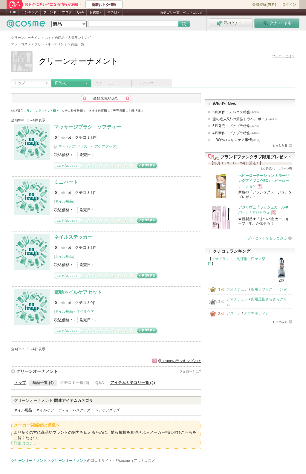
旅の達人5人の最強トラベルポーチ (244, 119)
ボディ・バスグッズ (71, 146)
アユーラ (234, 313)
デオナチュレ (237, 289)
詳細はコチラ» (26, 443)
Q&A (80, 12)
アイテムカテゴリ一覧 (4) (132, 382)
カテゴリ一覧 (170, 12)
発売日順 (120, 110)
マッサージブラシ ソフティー (87, 126)
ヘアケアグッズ (103, 146)
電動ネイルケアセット (78, 292)
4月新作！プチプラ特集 (235, 133)
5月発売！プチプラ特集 (235, 126)
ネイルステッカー (73, 237)
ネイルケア (85, 311)
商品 (60, 83)
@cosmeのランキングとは (179, 361)
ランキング (30, 12)
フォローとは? (190, 371)
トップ (19, 83)
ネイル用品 (64, 201)
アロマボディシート (260, 313)
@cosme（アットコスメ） (137, 460)
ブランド (49, 12)
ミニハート (66, 182)
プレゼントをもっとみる (267, 238)
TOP (13, 12)
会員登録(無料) (264, 4)
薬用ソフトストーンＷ (269, 289)
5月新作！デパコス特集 (235, 112)
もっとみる (280, 145)
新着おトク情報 (104, 5)
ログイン (289, 4)
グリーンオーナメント (37, 371)
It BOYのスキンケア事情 (236, 140)
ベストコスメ (193, 12)
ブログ (67, 12)
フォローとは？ (283, 56)
